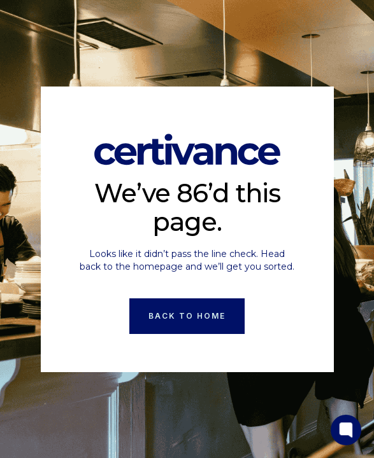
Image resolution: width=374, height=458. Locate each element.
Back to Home (187, 316)
